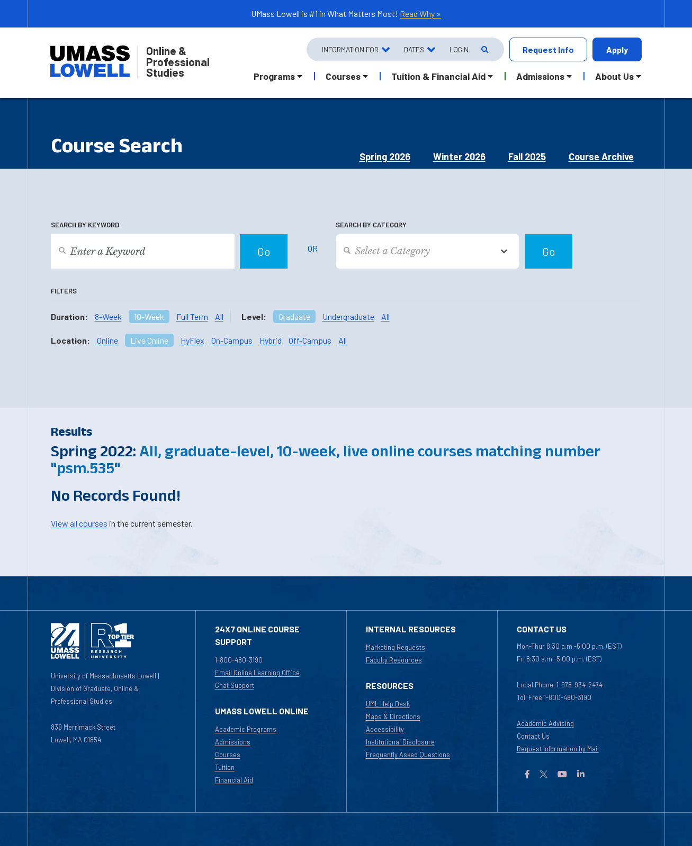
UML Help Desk (388, 704)
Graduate (294, 316)
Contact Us (533, 736)
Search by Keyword (85, 224)
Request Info (548, 49)
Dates (414, 49)
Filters (64, 291)
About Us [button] (614, 76)
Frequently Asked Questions (408, 754)
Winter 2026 (459, 156)
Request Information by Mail (558, 748)
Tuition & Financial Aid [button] (438, 76)
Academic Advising (545, 723)
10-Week (149, 316)
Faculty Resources (394, 660)
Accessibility (385, 729)
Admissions (232, 742)
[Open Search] (484, 49)
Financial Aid (234, 780)
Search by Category (371, 224)
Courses (227, 754)
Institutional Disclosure (400, 742)
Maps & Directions (393, 716)
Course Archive (601, 156)
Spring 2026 (385, 156)
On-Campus (232, 340)
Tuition (225, 767)
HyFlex (192, 340)
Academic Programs (245, 729)
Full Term (192, 316)
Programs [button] (274, 76)
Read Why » (420, 13)
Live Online (149, 340)
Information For (350, 49)
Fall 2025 (527, 156)
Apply (617, 49)
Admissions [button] (540, 76)
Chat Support (234, 685)
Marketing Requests (395, 647)
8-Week (108, 316)
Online (107, 340)
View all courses (79, 523)
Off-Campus (310, 340)
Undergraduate (348, 316)
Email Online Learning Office (257, 672)
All (219, 316)
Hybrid (270, 340)
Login (459, 49)
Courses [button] (343, 76)
